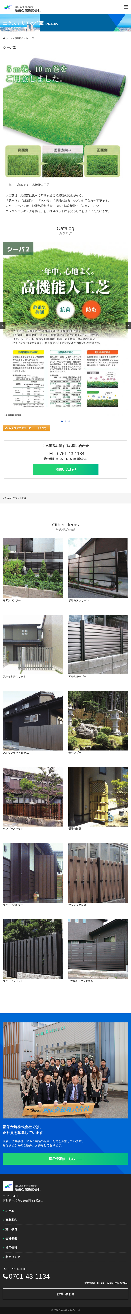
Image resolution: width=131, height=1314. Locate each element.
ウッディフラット (13, 980)
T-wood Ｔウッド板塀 (15, 498)
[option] (65, 330)
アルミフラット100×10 (16, 752)
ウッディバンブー (13, 904)
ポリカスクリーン (78, 600)
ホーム (9, 1210)
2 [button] (65, 421)
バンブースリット (13, 828)
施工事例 (11, 1229)
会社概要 (11, 1238)
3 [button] (69, 421)
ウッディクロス (77, 904)
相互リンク (12, 1257)
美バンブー (74, 752)
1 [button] (62, 421)
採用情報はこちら (65, 1159)
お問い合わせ (66, 469)
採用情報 (11, 1247)
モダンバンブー (12, 600)
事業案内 (11, 1219)
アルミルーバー (77, 676)
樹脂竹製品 (74, 828)
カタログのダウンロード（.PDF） (26, 428)
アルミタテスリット (14, 676)
